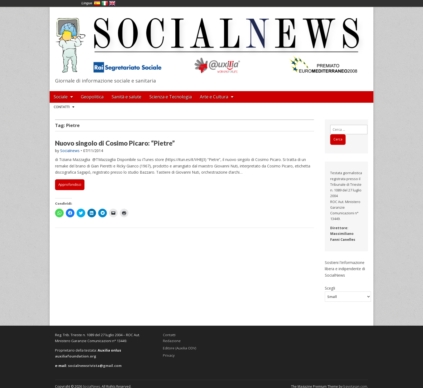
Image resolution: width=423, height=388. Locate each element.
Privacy (169, 355)
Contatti (62, 106)
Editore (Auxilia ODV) (179, 348)
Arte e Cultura (214, 97)
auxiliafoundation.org (75, 356)
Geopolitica (92, 97)
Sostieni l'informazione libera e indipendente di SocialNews (345, 269)
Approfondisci (69, 184)
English (112, 3)
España (97, 3)
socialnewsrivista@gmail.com (95, 365)
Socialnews (70, 150)
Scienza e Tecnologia (170, 97)
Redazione (172, 340)
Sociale (61, 97)
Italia (104, 3)
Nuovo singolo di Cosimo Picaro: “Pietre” (115, 143)
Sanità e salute (126, 97)
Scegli (330, 288)
